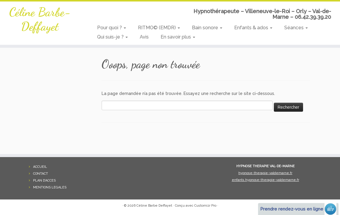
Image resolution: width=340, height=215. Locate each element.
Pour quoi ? (111, 27)
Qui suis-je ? (112, 37)
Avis (144, 37)
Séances (296, 27)
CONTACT (40, 174)
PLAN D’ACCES (44, 180)
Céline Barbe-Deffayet (40, 19)
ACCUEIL (40, 167)
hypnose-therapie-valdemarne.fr (265, 173)
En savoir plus (178, 37)
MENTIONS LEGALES (49, 187)
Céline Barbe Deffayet (154, 206)
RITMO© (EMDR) (159, 27)
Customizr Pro (205, 206)
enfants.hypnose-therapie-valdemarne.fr (265, 180)
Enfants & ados (253, 27)
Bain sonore (207, 27)
